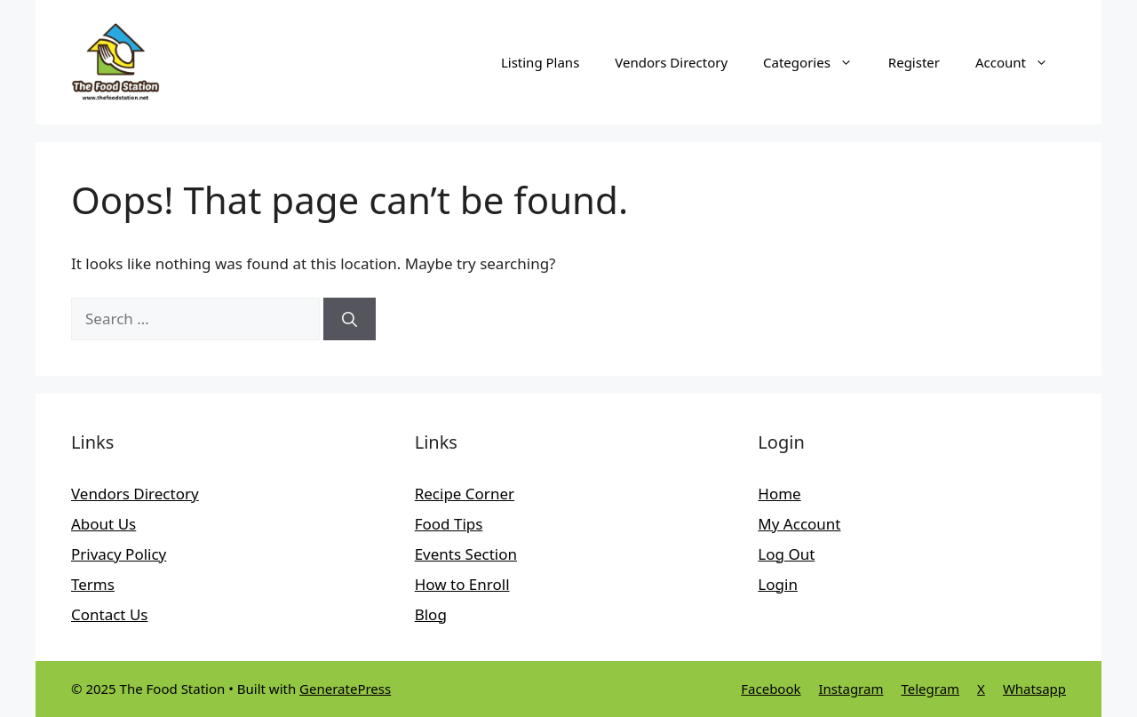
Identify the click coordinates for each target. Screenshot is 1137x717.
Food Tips (449, 524)
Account (1020, 62)
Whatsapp (1034, 688)
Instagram (851, 688)
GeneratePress (345, 688)
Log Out (786, 554)
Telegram (930, 688)
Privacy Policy (118, 554)
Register (914, 62)
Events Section (466, 554)
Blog (431, 614)
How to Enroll (462, 584)
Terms (93, 584)
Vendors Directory (671, 62)
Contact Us (109, 614)
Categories (817, 62)
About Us (103, 524)
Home (779, 493)
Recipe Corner (464, 493)
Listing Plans (540, 62)
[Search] (349, 319)
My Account (799, 524)
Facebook (770, 688)
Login (778, 584)
